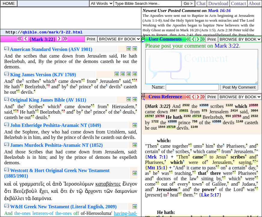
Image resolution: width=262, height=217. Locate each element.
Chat (201, 3)
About (255, 3)
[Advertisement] (70, 18)
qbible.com (35, 32)
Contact (238, 3)
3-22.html (72, 32)
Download (218, 3)
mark (54, 32)
